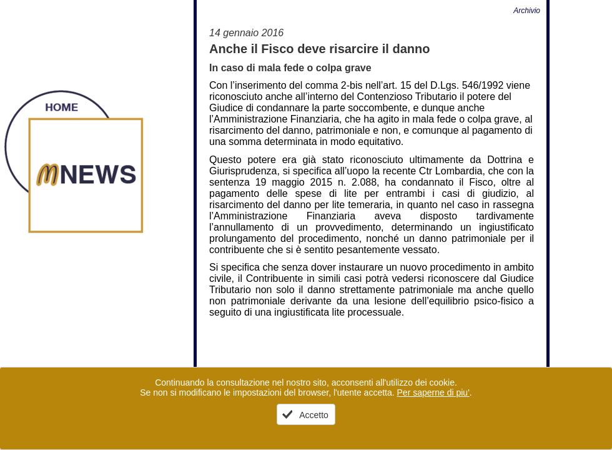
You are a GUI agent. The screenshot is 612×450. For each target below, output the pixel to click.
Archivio (526, 10)
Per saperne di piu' (433, 393)
